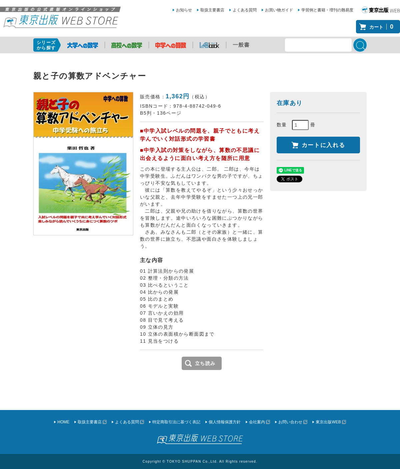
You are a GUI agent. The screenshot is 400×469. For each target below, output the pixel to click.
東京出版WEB (328, 422)
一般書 (241, 45)
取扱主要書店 (212, 10)
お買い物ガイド (279, 10)
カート (383, 26)
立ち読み (205, 363)
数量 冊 (296, 125)
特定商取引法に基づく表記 (176, 422)
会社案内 (257, 422)
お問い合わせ (290, 422)
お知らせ (184, 10)
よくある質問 (245, 10)
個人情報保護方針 (225, 422)
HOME (63, 422)
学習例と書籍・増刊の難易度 (327, 10)
